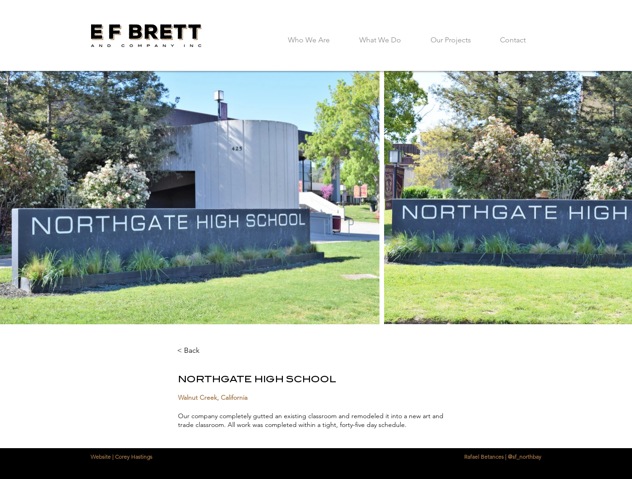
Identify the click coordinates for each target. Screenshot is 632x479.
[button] (450, 36)
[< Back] (202, 350)
